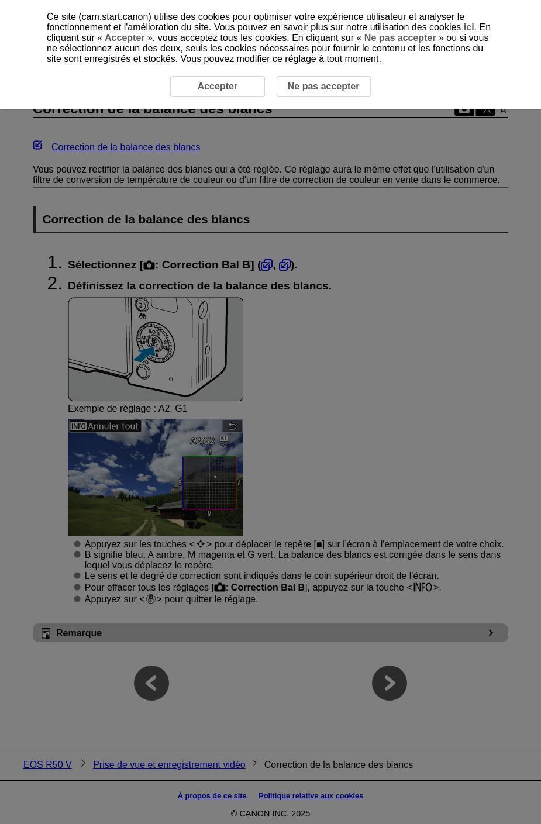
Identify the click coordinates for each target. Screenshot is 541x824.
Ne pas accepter (400, 38)
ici (469, 27)
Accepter (124, 38)
